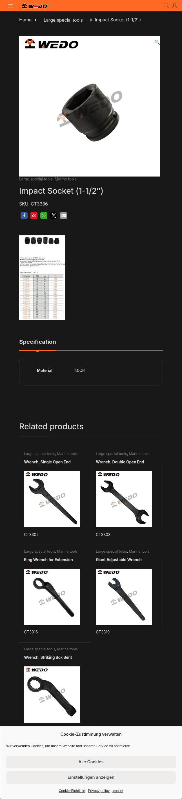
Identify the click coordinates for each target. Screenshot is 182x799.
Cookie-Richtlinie (72, 791)
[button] (157, 42)
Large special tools (63, 20)
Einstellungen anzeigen (91, 777)
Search (166, 6)
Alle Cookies (90, 761)
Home (25, 20)
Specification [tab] (37, 342)
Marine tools (66, 179)
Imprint (117, 791)
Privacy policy (99, 791)
